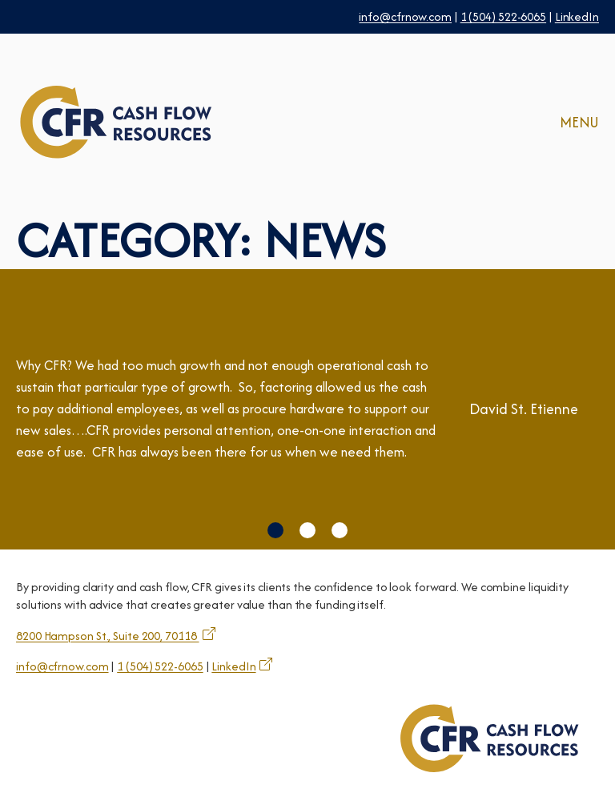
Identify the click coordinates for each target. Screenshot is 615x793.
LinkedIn (577, 16)
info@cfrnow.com (405, 16)
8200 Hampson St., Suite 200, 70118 (107, 635)
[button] (275, 530)
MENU (579, 122)
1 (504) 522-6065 (503, 16)
